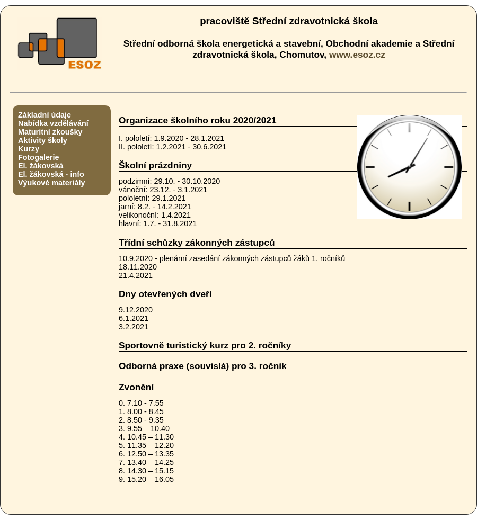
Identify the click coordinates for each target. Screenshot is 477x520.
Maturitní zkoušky (50, 132)
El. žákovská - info (51, 174)
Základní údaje (44, 115)
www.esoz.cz (357, 54)
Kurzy (28, 149)
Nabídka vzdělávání (53, 123)
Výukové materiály (51, 182)
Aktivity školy (42, 140)
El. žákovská (41, 166)
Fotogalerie (38, 157)
